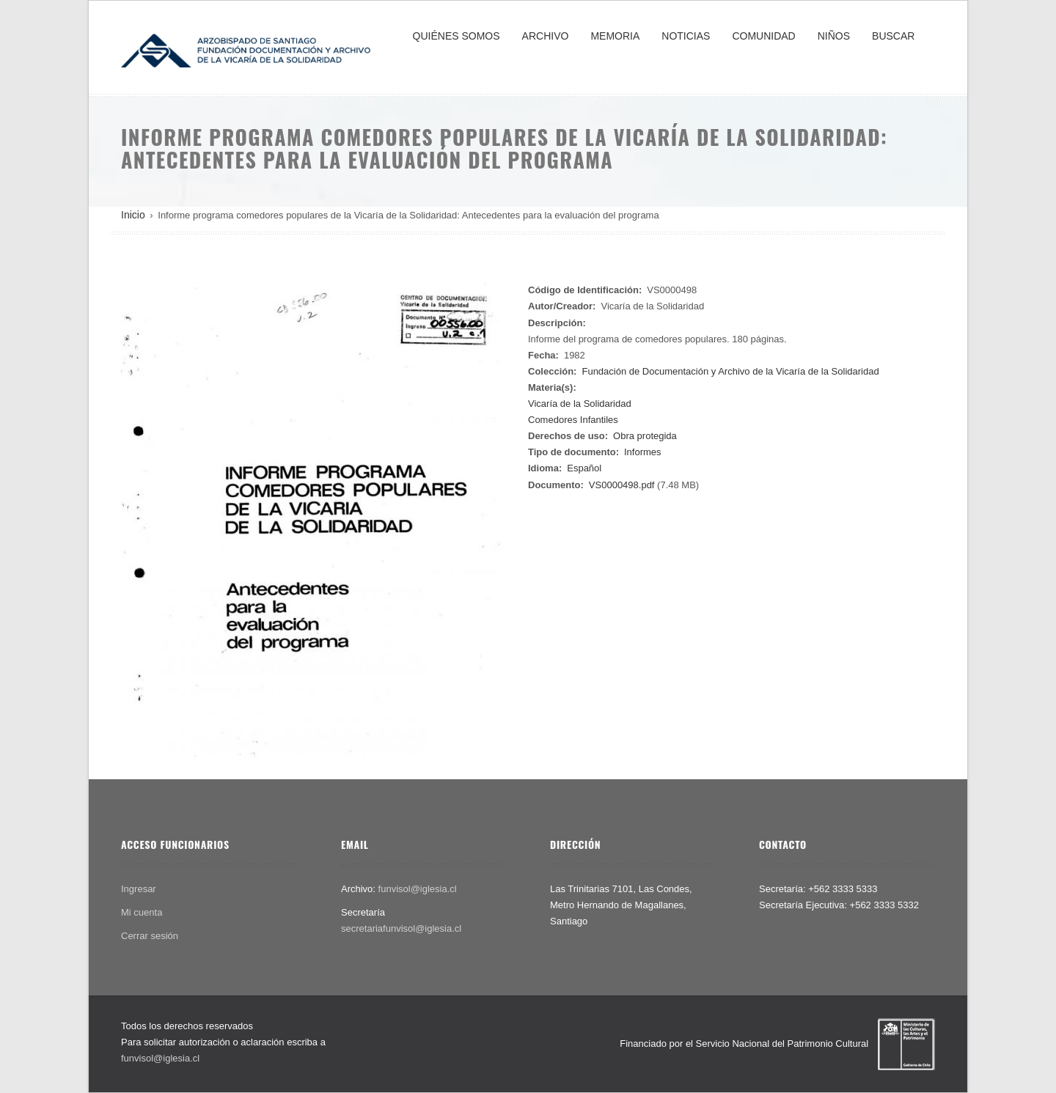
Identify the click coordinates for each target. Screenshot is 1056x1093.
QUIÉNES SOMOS (456, 36)
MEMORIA (614, 36)
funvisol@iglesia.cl (417, 888)
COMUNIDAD (763, 36)
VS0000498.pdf (622, 484)
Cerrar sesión (149, 935)
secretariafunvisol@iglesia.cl (401, 928)
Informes (642, 451)
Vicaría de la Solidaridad (579, 403)
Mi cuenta (141, 912)
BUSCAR (893, 36)
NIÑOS (834, 36)
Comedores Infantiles (573, 419)
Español (584, 468)
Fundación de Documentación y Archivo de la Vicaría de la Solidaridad (730, 371)
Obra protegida (645, 435)
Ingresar (138, 888)
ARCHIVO (545, 36)
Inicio (133, 215)
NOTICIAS (685, 36)
